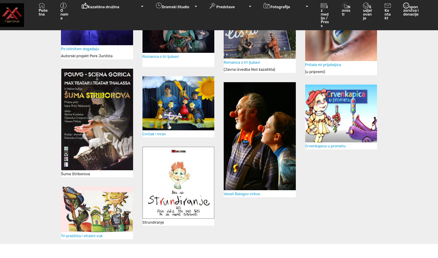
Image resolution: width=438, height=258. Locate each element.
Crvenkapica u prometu (325, 146)
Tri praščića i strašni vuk (82, 236)
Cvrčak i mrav (154, 134)
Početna (43, 13)
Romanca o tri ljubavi (161, 56)
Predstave (229, 6)
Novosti (346, 13)
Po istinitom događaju (80, 49)
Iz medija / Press (325, 15)
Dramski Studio (174, 6)
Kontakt (388, 15)
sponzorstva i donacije (411, 11)
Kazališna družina (111, 6)
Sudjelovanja (367, 13)
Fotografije (284, 6)
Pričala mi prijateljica (323, 65)
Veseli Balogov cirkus (242, 194)
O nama (64, 15)
